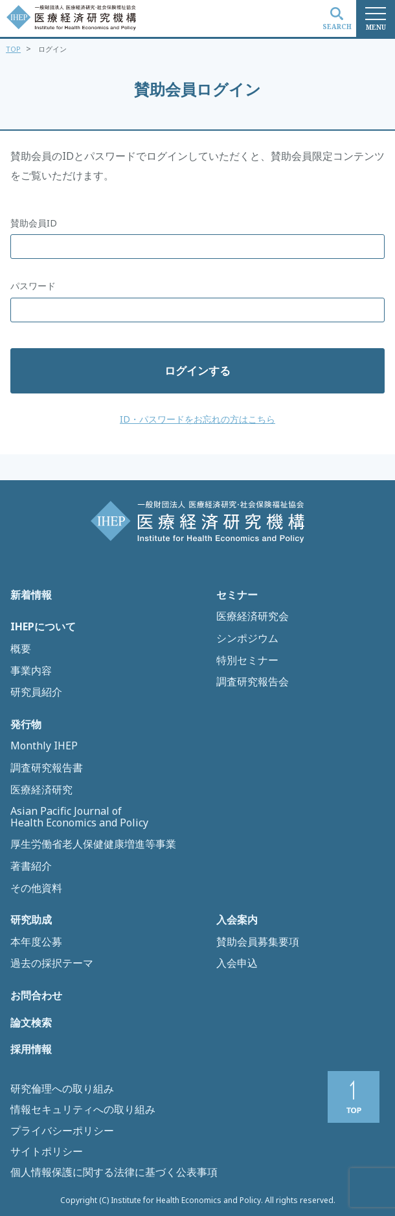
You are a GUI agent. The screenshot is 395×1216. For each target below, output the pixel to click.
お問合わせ (36, 996)
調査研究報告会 (252, 682)
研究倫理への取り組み (62, 1088)
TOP (13, 49)
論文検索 (31, 1023)
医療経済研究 (41, 790)
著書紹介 (31, 866)
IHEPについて (43, 627)
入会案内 (237, 920)
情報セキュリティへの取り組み (82, 1109)
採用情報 (31, 1050)
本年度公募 (36, 942)
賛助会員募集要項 (257, 942)
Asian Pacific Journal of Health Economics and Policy (79, 817)
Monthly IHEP (44, 746)
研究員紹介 (36, 692)
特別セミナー (247, 661)
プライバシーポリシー (62, 1130)
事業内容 (31, 671)
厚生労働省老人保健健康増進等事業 (93, 844)
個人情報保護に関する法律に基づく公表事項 (114, 1172)
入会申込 (237, 963)
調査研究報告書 (46, 768)
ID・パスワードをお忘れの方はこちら (197, 419)
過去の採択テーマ (51, 963)
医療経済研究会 (252, 617)
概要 (20, 649)
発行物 (25, 725)
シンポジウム (247, 639)
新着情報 (31, 595)
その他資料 (36, 888)
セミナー (237, 595)
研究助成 (31, 920)
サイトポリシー (46, 1151)
